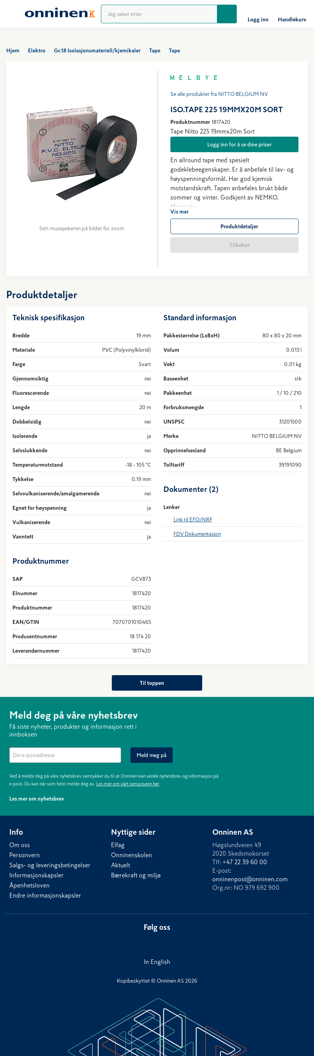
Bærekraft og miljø (136, 875)
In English (157, 962)
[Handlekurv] (292, 14)
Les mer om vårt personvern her (127, 784)
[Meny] (12, 14)
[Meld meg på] (151, 755)
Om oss (19, 845)
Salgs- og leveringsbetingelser (49, 865)
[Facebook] (155, 942)
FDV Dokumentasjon (197, 534)
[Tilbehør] (234, 245)
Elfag (118, 845)
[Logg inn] (258, 14)
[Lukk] (300, 714)
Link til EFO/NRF (192, 519)
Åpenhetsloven (29, 885)
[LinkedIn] (140, 942)
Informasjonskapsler (36, 875)
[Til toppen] (157, 683)
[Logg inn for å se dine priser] (234, 144)
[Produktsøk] (159, 14)
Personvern (24, 855)
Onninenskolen (131, 855)
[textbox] (65, 755)
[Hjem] (60, 14)
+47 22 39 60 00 (244, 862)
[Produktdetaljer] (234, 226)
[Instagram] (171, 942)
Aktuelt (120, 865)
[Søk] (227, 14)
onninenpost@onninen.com (250, 879)
